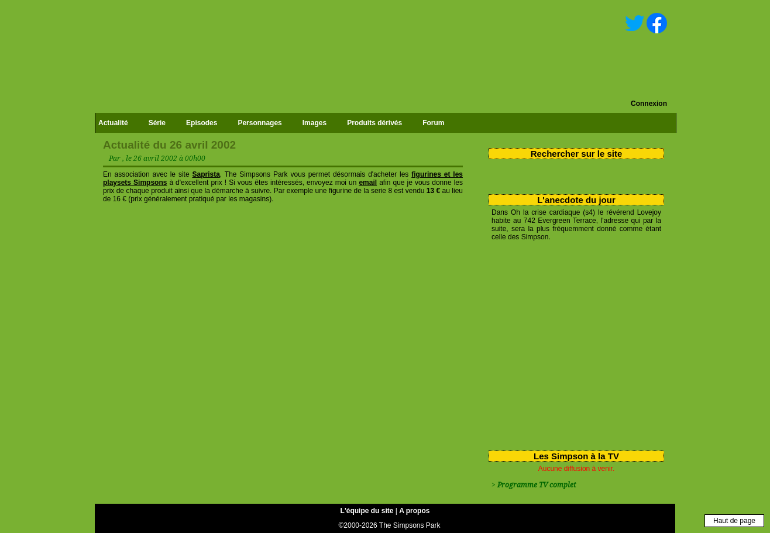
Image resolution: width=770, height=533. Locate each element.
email (368, 182)
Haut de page (734, 521)
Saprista (205, 174)
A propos (414, 511)
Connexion (649, 103)
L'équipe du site (367, 511)
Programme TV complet (536, 485)
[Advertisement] (572, 343)
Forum (433, 123)
